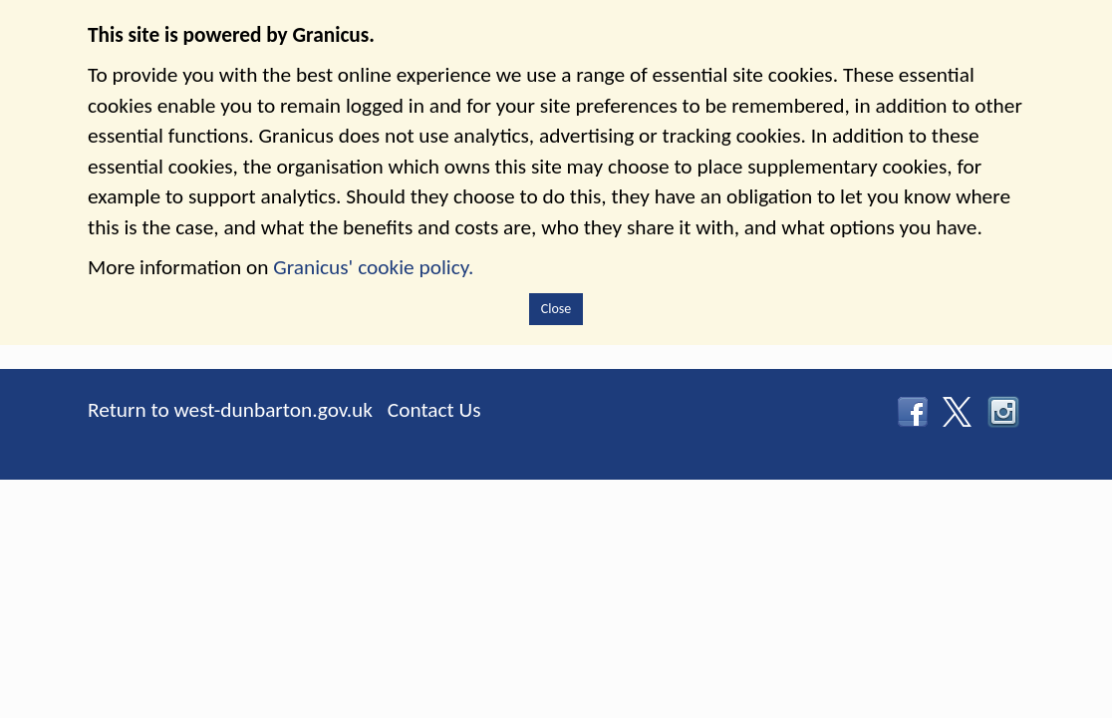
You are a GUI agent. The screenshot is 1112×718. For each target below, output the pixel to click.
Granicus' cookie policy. (373, 267)
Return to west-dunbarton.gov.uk (230, 410)
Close (556, 308)
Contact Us (434, 410)
